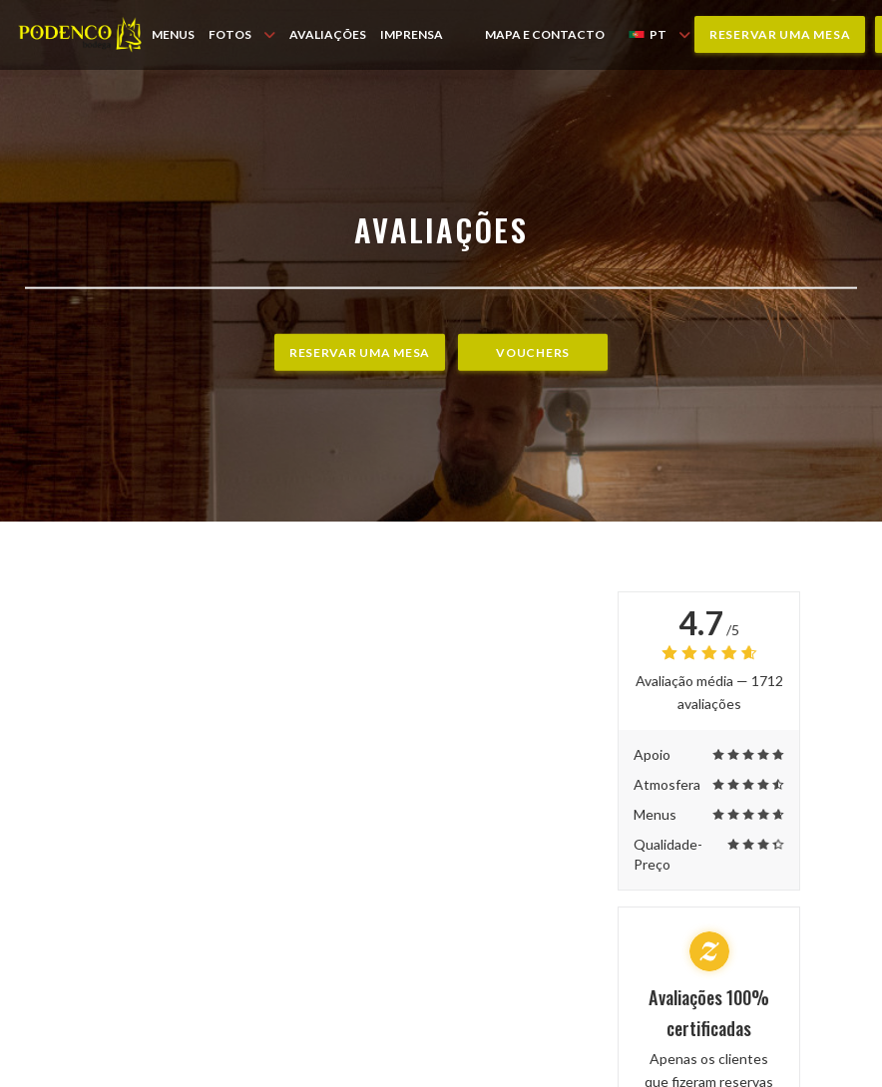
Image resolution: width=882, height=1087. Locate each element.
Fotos (242, 34)
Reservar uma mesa (779, 34)
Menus (173, 34)
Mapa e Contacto (545, 34)
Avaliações (327, 34)
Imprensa (411, 34)
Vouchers (533, 352)
